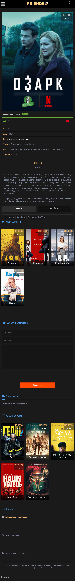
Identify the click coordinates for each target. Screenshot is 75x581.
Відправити (38, 386)
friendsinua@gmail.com (16, 520)
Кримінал (19, 139)
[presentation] (22, 376)
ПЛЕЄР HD (19, 209)
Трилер (27, 139)
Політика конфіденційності (15, 555)
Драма (11, 139)
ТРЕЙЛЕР (54, 209)
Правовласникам (11, 538)
